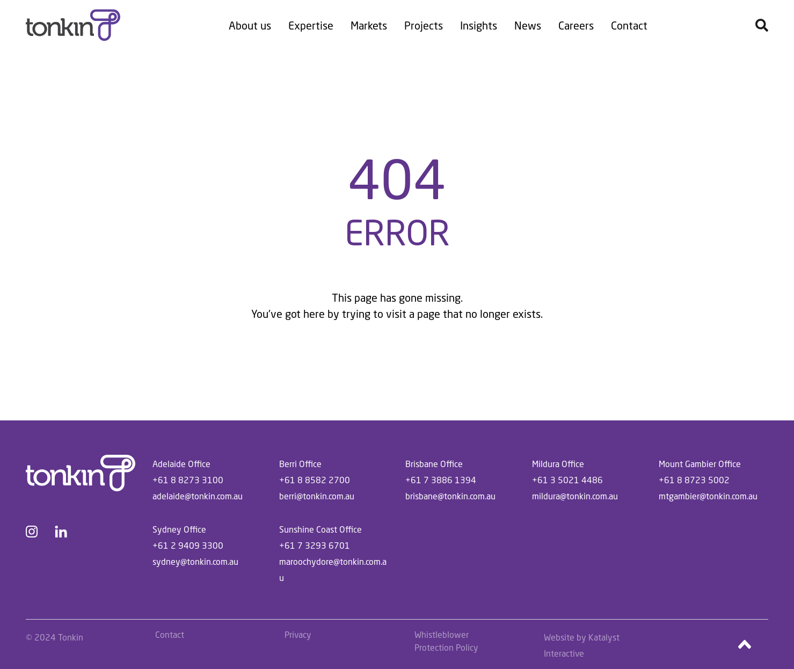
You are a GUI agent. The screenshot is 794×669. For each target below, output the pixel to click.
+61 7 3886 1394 (440, 480)
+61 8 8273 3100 (187, 480)
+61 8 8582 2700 (314, 480)
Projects (423, 25)
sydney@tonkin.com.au (195, 561)
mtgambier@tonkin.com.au (708, 496)
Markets (369, 25)
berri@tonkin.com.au (316, 496)
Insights (478, 25)
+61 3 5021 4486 (567, 480)
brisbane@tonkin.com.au (450, 496)
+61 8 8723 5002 (694, 480)
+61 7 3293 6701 (314, 545)
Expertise (310, 25)
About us (250, 25)
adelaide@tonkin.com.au (197, 496)
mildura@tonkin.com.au (575, 496)
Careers (576, 25)
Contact (629, 25)
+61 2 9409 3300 (187, 545)
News (527, 25)
